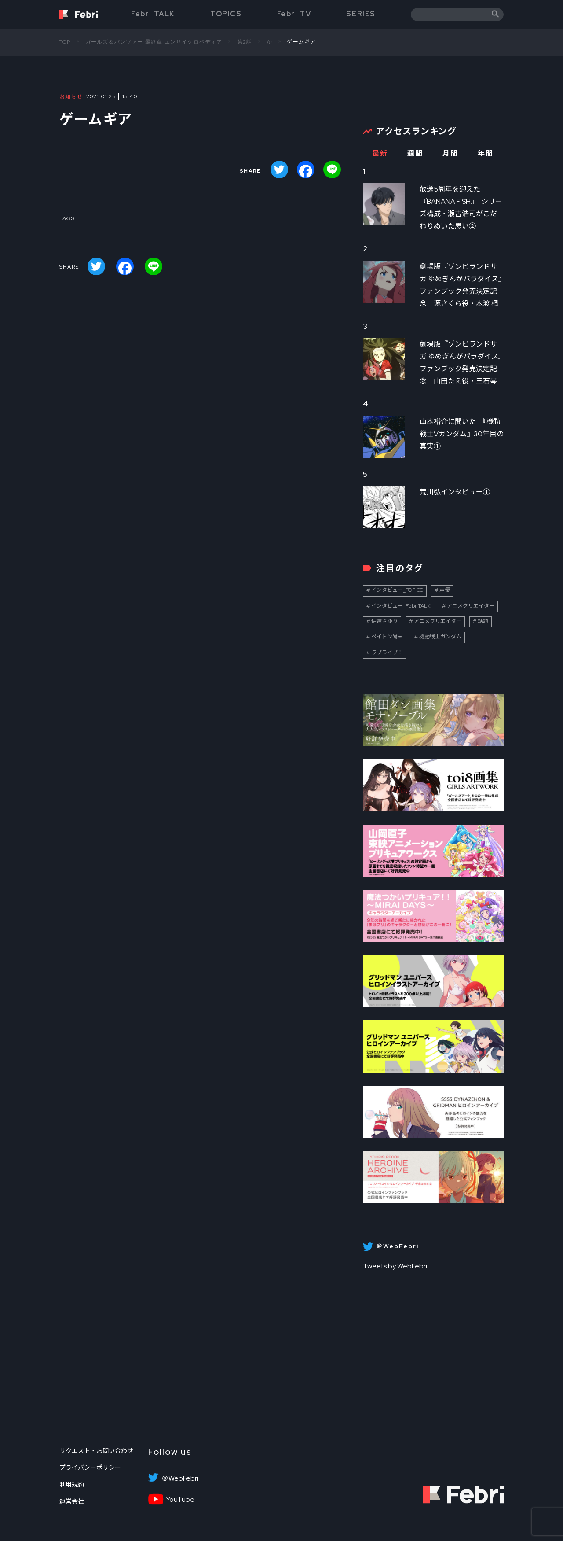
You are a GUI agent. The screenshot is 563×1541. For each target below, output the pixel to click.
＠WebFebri (179, 1478)
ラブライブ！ (387, 652)
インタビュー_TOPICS (397, 590)
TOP (65, 41)
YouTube (180, 1500)
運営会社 (71, 1501)
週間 (415, 153)
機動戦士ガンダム (440, 636)
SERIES (361, 13)
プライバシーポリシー (90, 1467)
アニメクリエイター (470, 605)
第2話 (244, 41)
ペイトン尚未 (387, 636)
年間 (485, 153)
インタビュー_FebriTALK (401, 605)
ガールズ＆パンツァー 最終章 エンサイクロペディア (154, 41)
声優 (444, 590)
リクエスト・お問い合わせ (96, 1451)
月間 (450, 153)
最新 (380, 153)
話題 (483, 621)
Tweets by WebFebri (395, 1266)
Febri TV (294, 13)
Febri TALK (153, 13)
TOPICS (226, 13)
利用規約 (71, 1485)
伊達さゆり (384, 621)
